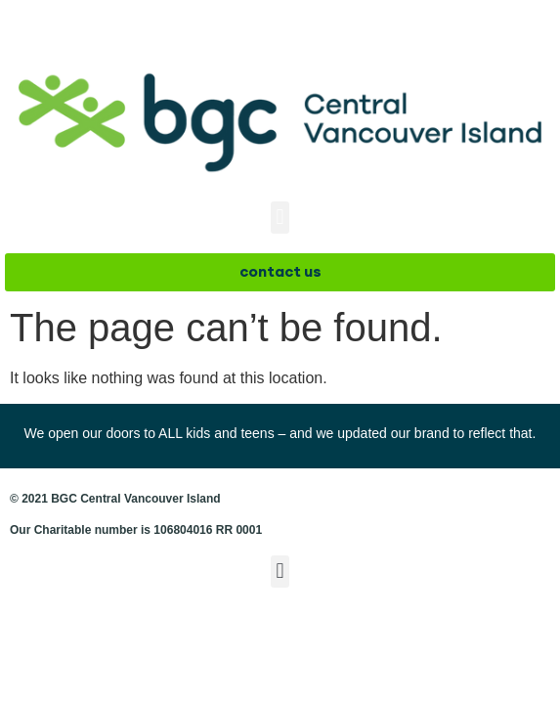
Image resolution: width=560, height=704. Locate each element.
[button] (280, 217)
